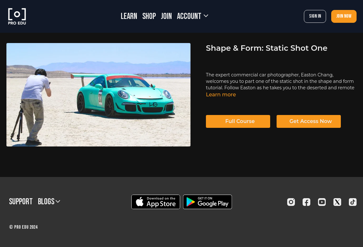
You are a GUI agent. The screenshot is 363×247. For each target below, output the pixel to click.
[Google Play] (207, 202)
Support (21, 202)
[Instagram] (291, 202)
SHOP (149, 17)
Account (192, 17)
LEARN (129, 17)
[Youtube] (322, 202)
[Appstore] (155, 202)
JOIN (166, 17)
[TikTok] (353, 202)
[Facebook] (306, 202)
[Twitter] (337, 202)
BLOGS (49, 202)
